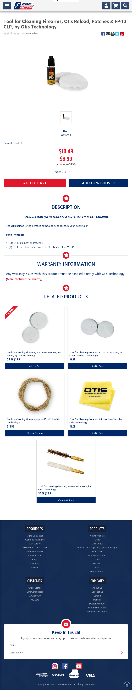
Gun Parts (97, 552)
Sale (97, 567)
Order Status (34, 588)
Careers (97, 596)
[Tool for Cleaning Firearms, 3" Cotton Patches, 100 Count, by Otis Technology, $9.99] (97, 327)
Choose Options (35, 433)
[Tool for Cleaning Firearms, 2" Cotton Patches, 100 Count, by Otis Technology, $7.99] (34, 327)
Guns (97, 540)
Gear (97, 560)
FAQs (34, 560)
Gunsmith (97, 563)
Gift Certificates (35, 592)
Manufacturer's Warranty (24, 279)
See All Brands (97, 571)
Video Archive (35, 556)
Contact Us (97, 592)
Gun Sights (97, 544)
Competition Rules (35, 540)
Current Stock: (13, 143)
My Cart (35, 600)
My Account (35, 596)
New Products (97, 536)
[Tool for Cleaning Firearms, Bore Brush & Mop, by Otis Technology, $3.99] (66, 461)
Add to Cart (34, 366)
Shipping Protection (97, 612)
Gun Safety (35, 544)
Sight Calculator (35, 536)
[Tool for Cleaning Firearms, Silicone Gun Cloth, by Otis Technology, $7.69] (97, 394)
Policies (97, 600)
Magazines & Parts (97, 556)
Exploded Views (34, 552)
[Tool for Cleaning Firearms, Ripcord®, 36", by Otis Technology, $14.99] (34, 394)
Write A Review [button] (30, 33)
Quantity (60, 172)
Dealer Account (97, 604)
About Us (97, 588)
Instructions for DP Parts (35, 548)
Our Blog (34, 563)
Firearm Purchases (97, 608)
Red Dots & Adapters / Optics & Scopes (97, 548)
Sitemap (35, 567)
